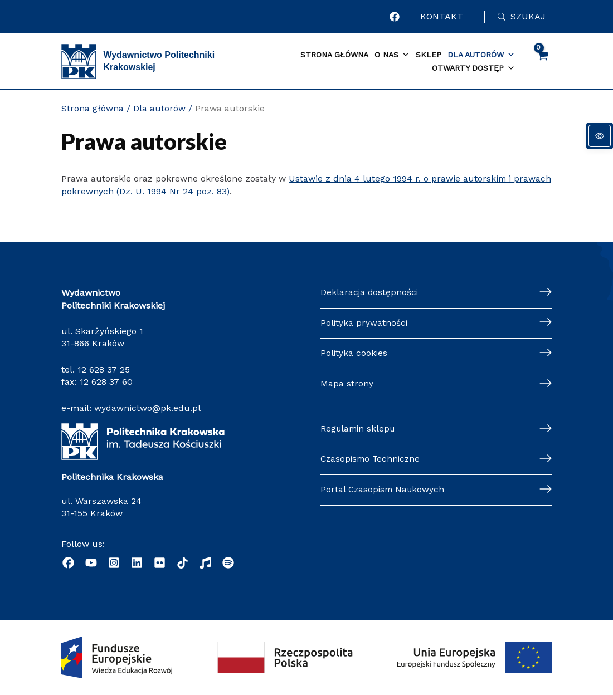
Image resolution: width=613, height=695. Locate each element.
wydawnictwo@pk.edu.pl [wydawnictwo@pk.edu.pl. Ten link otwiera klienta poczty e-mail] (147, 408)
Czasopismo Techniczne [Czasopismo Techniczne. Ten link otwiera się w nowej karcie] (372, 459)
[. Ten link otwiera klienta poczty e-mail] (228, 563)
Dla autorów (159, 108)
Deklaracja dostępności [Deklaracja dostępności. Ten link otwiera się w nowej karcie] (370, 292)
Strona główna (334, 54)
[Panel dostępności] (599, 136)
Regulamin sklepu (359, 429)
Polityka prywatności (364, 324)
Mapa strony (346, 385)
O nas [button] (392, 55)
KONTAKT (442, 16)
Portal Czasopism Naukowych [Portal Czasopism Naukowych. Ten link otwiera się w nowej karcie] (384, 491)
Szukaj (528, 16)
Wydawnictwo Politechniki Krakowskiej (159, 61)
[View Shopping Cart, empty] (542, 61)
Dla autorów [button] (481, 55)
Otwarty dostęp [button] (473, 68)
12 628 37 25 (103, 369)
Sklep (428, 54)
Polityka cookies (354, 354)
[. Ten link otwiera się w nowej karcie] (396, 17)
